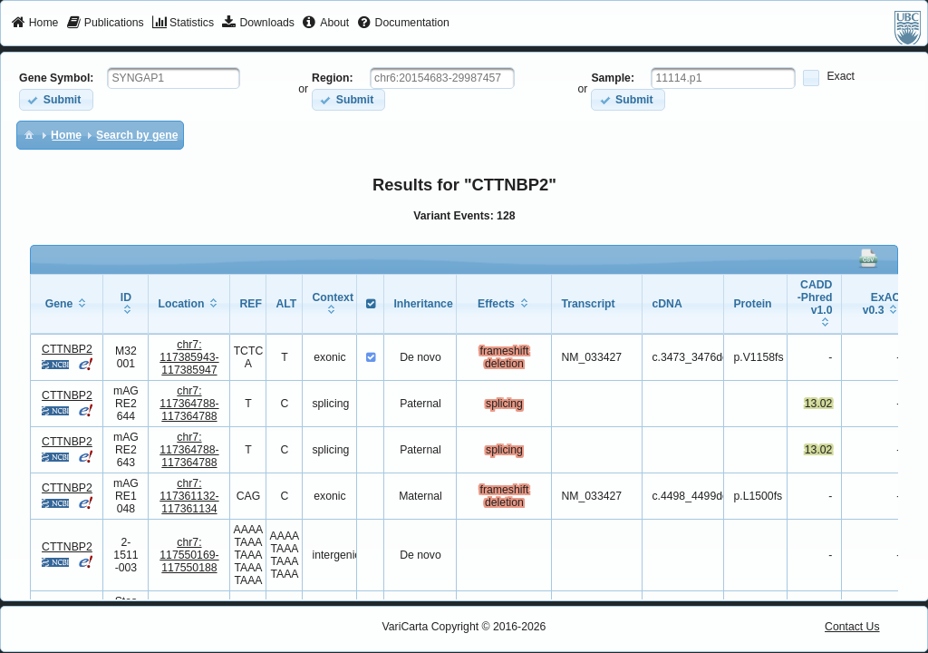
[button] (55, 99)
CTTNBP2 (67, 349)
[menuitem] (35, 23)
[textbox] (173, 78)
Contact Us (852, 626)
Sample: (612, 78)
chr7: (189, 357)
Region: (332, 78)
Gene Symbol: (56, 78)
